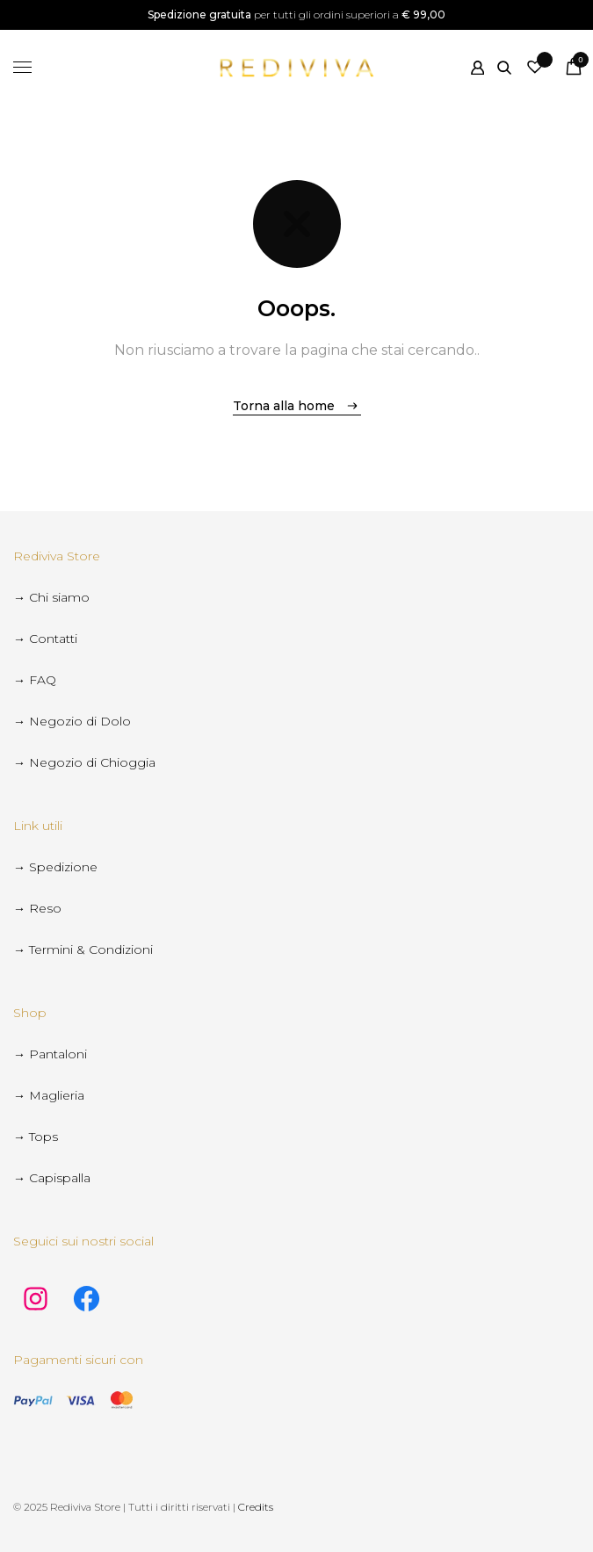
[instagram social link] (35, 1300)
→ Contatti (45, 638)
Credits (255, 1506)
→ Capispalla (51, 1178)
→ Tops (35, 1136)
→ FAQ (34, 680)
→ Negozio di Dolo (72, 721)
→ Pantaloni (50, 1054)
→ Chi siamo (51, 597)
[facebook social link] (86, 1300)
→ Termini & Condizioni (83, 949)
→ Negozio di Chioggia (84, 762)
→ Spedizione (55, 867)
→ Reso (37, 908)
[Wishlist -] (535, 67)
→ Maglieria (48, 1095)
